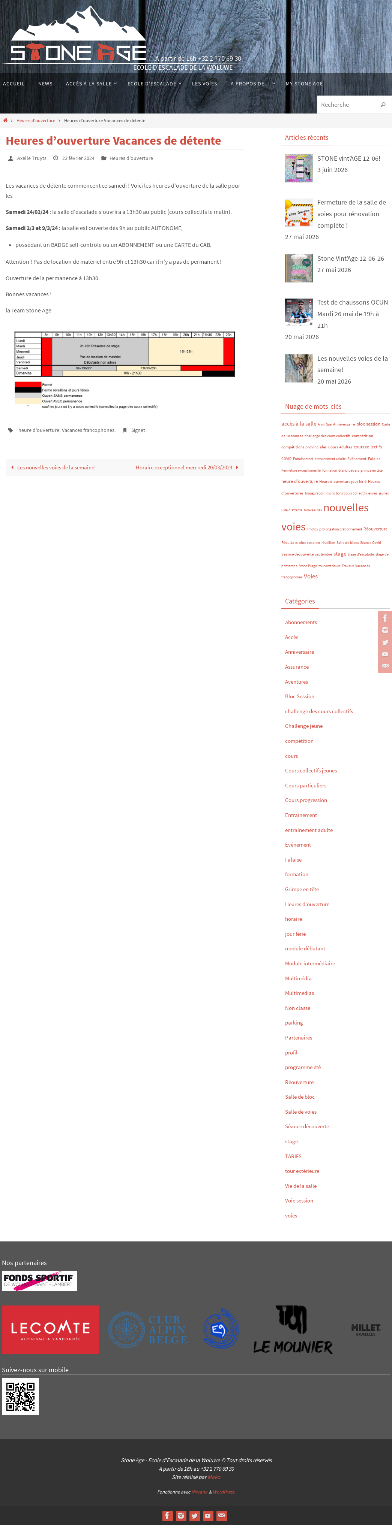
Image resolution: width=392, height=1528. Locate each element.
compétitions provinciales (304, 450)
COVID (286, 462)
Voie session (302, 1203)
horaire (295, 921)
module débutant (310, 951)
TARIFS (295, 1159)
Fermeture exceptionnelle (301, 473)
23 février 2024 (83, 157)
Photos (312, 532)
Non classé (300, 1010)
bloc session (368, 427)
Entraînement (303, 462)
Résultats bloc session (300, 546)
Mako (213, 1480)
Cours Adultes (340, 450)
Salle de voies (304, 1114)
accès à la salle (298, 426)
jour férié (297, 936)
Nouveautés (313, 513)
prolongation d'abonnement (340, 532)
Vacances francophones (97, 429)
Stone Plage (308, 568)
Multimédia (301, 981)
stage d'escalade (361, 557)
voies (292, 1218)
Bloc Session (303, 699)
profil (292, 1055)
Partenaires (301, 1040)
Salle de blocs (347, 546)
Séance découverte (297, 557)
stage (339, 557)
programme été (307, 1070)
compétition (362, 438)
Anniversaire (344, 427)
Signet (152, 429)
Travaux (348, 568)
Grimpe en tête (306, 892)
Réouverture (375, 532)
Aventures (299, 684)
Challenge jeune (308, 728)
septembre (323, 557)
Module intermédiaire (315, 966)
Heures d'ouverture (36, 120)
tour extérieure (329, 568)
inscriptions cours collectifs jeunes (351, 496)
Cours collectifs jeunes (317, 773)
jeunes (384, 496)
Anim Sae (325, 427)
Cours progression (311, 803)
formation (329, 473)
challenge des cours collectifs (327, 438)
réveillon (328, 546)
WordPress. (224, 1495)
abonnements (305, 625)
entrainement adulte (330, 462)
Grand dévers (348, 473)
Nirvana (199, 1495)
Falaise (374, 462)
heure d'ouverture (41, 429)
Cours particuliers (310, 788)
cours (293, 758)
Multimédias (302, 996)
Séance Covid (370, 546)
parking (295, 1025)
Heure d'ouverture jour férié (342, 484)
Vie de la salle (304, 1188)
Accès (293, 639)
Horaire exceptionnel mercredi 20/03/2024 (188, 472)
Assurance (299, 669)
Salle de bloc (303, 1099)
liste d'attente (291, 513)
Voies (311, 579)
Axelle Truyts (33, 157)
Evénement (356, 462)
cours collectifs (368, 450)
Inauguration (314, 496)
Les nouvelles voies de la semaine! (55, 466)
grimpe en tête (371, 473)
